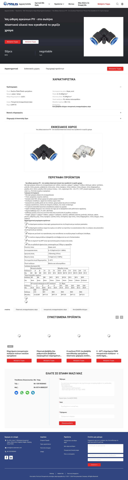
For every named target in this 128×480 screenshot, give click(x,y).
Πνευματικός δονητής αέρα (71, 450)
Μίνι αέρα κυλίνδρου (69, 446)
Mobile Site (61, 473)
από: (61, 402)
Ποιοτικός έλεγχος (45, 448)
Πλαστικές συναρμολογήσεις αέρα (26, 309)
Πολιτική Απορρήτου (72, 473)
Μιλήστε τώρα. (12, 42)
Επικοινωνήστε (67, 423)
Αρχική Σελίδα (9, 11)
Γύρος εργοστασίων (45, 444)
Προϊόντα (19, 11)
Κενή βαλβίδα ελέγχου (80, 309)
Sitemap (52, 473)
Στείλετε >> (94, 464)
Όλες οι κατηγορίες (69, 454)
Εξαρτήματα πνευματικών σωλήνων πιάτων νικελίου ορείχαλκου (18, 353)
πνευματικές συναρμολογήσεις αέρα (55, 309)
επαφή (42, 451)
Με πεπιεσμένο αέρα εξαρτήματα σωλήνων (37, 11)
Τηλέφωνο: (63, 412)
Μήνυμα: (62, 379)
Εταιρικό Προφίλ (44, 440)
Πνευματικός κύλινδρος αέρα (70, 441)
